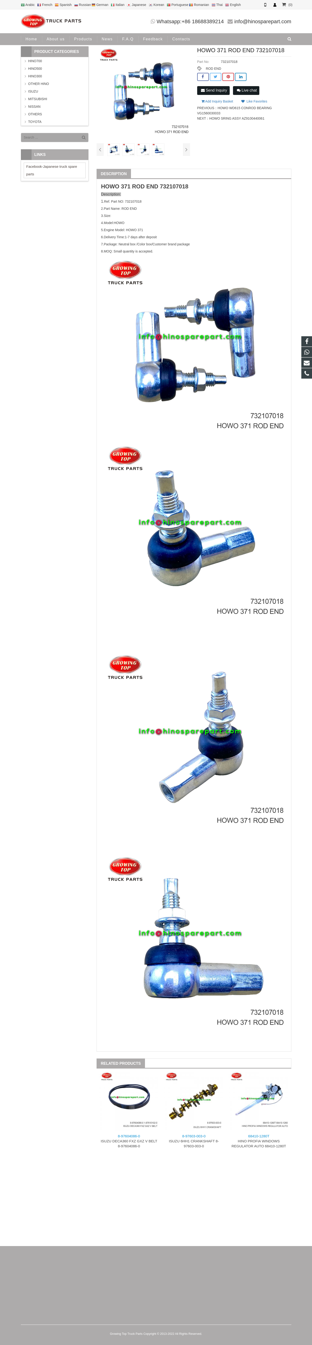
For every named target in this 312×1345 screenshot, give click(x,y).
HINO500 (35, 68)
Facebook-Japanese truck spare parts (51, 170)
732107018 (174, 186)
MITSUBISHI (37, 99)
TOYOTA (35, 122)
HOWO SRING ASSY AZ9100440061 (236, 118)
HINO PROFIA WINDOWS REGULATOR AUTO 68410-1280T (259, 1141)
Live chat (247, 90)
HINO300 (35, 76)
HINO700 (35, 61)
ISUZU (33, 91)
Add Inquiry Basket (217, 101)
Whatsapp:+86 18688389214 (190, 21)
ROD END (213, 68)
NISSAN (34, 106)
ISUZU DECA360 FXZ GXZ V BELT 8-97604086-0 (129, 1141)
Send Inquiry (214, 90)
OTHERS (35, 114)
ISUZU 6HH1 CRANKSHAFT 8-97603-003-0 (194, 1141)
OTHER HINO (38, 84)
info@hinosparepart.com (262, 21)
